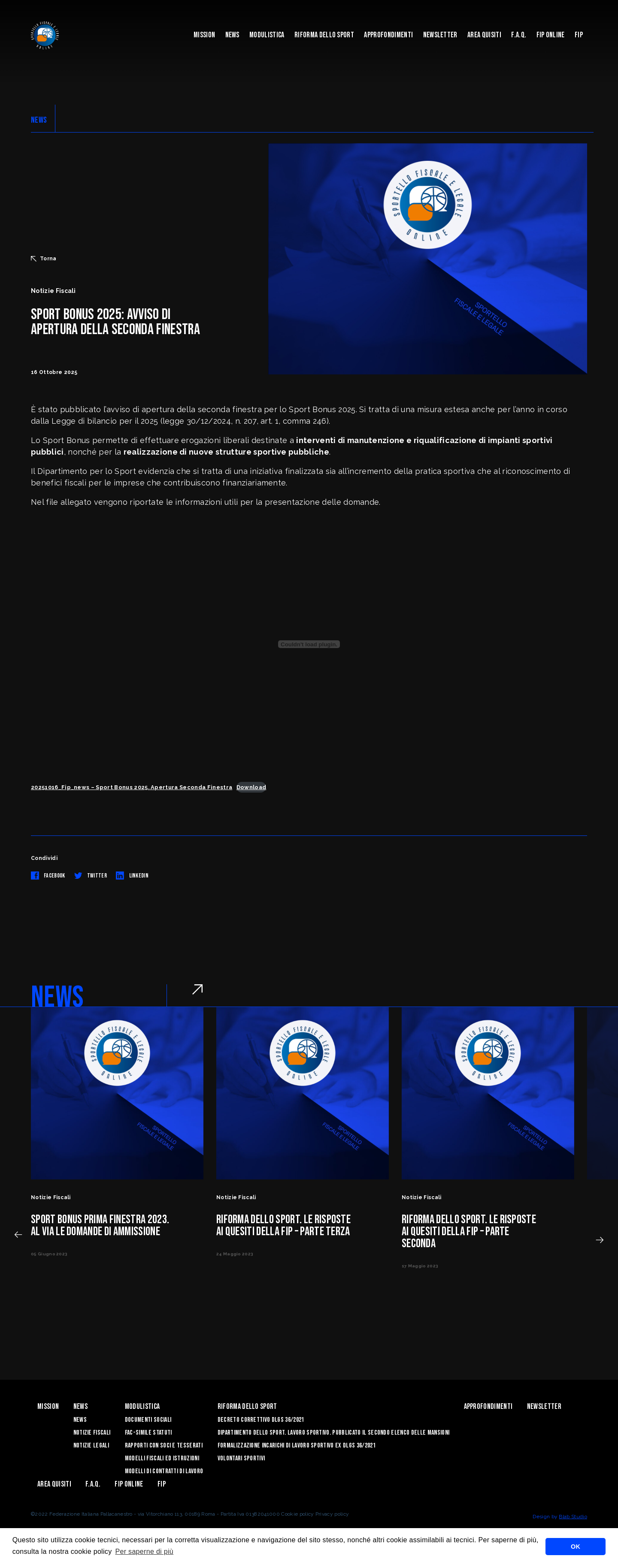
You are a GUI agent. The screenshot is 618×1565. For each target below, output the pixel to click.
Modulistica (267, 34)
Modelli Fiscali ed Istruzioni (162, 1458)
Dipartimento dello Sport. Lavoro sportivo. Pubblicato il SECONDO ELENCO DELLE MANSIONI (334, 1433)
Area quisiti (484, 34)
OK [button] (575, 1546)
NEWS (39, 120)
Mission (204, 34)
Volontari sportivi (241, 1458)
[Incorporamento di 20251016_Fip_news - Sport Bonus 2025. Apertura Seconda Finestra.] (309, 644)
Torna (44, 259)
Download (251, 787)
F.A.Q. (518, 34)
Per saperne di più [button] (144, 1551)
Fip (579, 34)
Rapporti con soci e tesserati (164, 1445)
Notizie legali (91, 1445)
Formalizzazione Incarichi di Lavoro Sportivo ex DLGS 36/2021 (297, 1445)
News (232, 34)
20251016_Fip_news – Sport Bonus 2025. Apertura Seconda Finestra (131, 787)
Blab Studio (573, 1517)
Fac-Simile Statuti (148, 1433)
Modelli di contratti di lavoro (164, 1471)
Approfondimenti (388, 34)
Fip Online (550, 34)
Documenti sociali (148, 1420)
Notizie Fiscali (92, 1433)
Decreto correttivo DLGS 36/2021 (261, 1420)
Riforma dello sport (324, 34)
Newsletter (440, 34)
